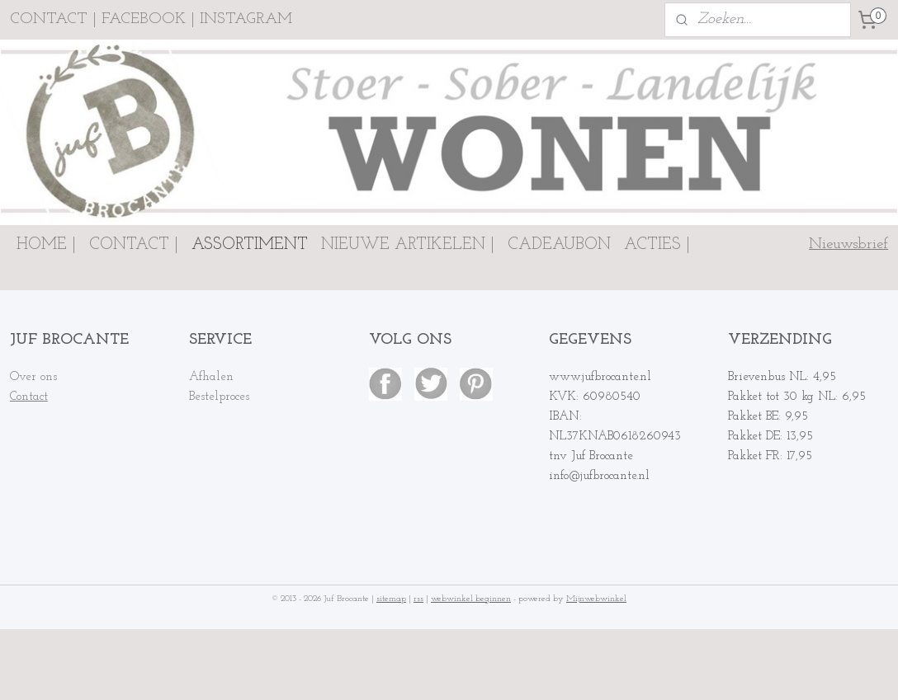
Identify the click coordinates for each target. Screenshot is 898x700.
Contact (29, 397)
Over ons (33, 377)
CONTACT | (133, 245)
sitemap (391, 599)
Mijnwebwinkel (596, 599)
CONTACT (48, 19)
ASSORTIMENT (249, 245)
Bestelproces (219, 397)
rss (418, 599)
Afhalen (211, 377)
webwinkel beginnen (471, 599)
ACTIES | (657, 245)
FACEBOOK (144, 19)
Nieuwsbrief (848, 244)
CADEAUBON (559, 245)
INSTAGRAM (246, 19)
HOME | (46, 245)
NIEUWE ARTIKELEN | (407, 245)
